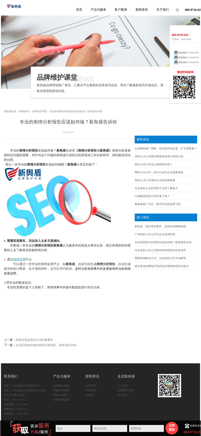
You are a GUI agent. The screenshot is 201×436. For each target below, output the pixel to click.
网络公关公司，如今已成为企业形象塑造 (159, 172)
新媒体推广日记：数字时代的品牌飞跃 (158, 204)
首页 (79, 9)
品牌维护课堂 (39, 111)
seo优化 (90, 395)
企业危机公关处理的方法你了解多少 (156, 188)
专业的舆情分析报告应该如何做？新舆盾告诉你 (163, 242)
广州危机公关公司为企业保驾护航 (155, 234)
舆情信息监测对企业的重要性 (34, 339)
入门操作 (123, 385)
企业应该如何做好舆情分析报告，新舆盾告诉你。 (47, 345)
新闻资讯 (24, 111)
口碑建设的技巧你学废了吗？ (152, 196)
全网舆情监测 (61, 399)
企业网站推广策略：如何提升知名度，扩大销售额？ (166, 148)
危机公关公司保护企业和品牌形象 (155, 180)
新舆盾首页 (10, 111)
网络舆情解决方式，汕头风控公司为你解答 (160, 258)
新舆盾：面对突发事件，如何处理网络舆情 (160, 226)
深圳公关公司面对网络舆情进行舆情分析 (159, 156)
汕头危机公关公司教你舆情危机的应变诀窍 (160, 250)
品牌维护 (90, 385)
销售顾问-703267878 (186, 52)
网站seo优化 (60, 395)
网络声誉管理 (61, 390)
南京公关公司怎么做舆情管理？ (154, 164)
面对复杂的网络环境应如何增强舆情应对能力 (162, 266)
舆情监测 (19, 259)
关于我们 (123, 395)
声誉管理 (90, 390)
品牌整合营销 (61, 385)
